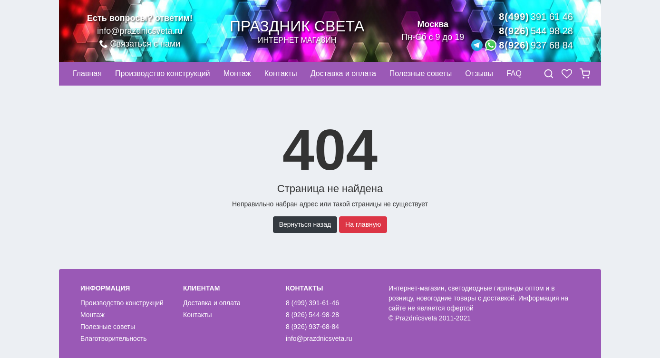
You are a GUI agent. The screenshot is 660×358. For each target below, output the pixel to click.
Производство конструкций (122, 303)
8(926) (536, 31)
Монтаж (92, 315)
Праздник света (297, 31)
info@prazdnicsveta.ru (139, 31)
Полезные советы (107, 326)
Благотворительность (113, 338)
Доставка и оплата (212, 303)
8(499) (536, 17)
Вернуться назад (305, 224)
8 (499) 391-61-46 (312, 303)
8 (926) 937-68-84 (312, 326)
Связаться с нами (140, 43)
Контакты (197, 315)
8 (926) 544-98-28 (312, 315)
